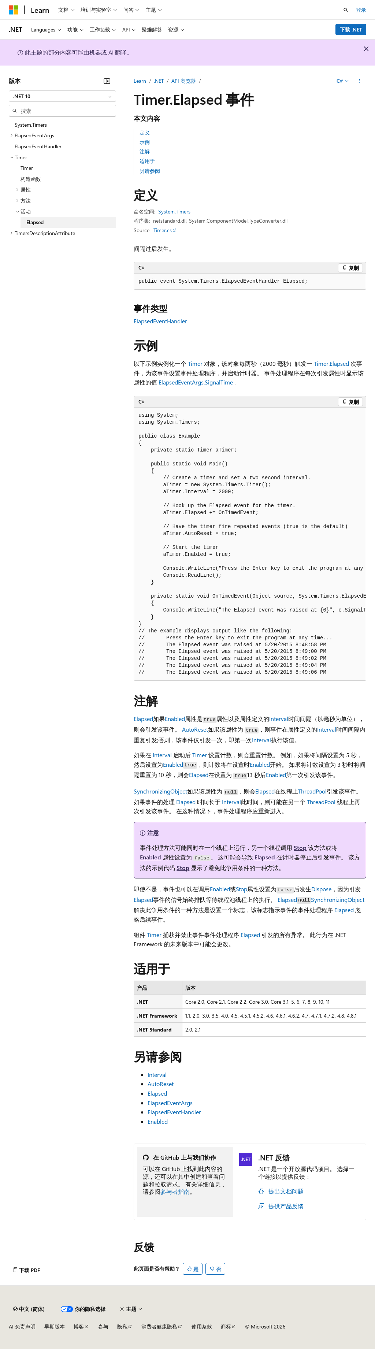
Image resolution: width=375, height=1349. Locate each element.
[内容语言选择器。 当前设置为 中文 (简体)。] (29, 1309)
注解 (145, 151)
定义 (145, 132)
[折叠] (107, 81)
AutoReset (195, 729)
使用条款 (202, 1326)
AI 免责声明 (22, 1326)
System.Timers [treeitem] (31, 124)
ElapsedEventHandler (160, 321)
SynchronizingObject (160, 791)
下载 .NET (351, 29)
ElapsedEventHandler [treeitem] (38, 146)
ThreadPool (312, 791)
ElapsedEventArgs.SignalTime (196, 382)
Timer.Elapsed (331, 363)
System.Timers (174, 211)
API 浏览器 (183, 80)
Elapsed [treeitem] (35, 222)
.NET (159, 80)
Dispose (321, 889)
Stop (300, 847)
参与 (103, 1326)
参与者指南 (175, 1191)
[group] (250, 544)
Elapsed (143, 718)
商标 (226, 1326)
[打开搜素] (345, 9)
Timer (195, 363)
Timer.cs (162, 230)
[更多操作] (359, 81)
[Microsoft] (13, 10)
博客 (79, 1326)
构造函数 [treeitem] (31, 178)
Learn (140, 80)
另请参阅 (150, 170)
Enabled (175, 718)
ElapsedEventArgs (170, 1103)
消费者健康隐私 (159, 1326)
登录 (361, 9)
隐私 (122, 1326)
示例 (145, 141)
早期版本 (54, 1326)
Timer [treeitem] (27, 167)
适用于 (147, 160)
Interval (278, 718)
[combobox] (62, 96)
